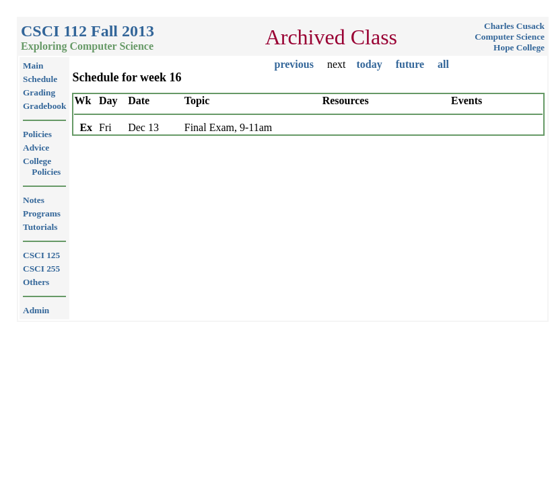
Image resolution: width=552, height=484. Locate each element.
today (369, 64)
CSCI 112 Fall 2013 (87, 31)
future (410, 64)
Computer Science (510, 37)
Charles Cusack (514, 26)
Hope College (519, 47)
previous (294, 64)
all (443, 64)
